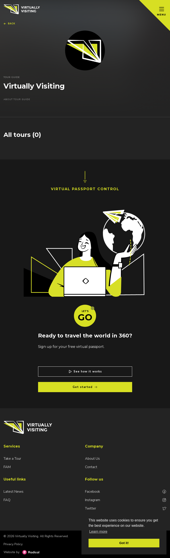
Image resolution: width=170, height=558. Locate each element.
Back (9, 23)
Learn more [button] (98, 531)
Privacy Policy (13, 544)
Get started (85, 387)
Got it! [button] (124, 543)
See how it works (85, 372)
